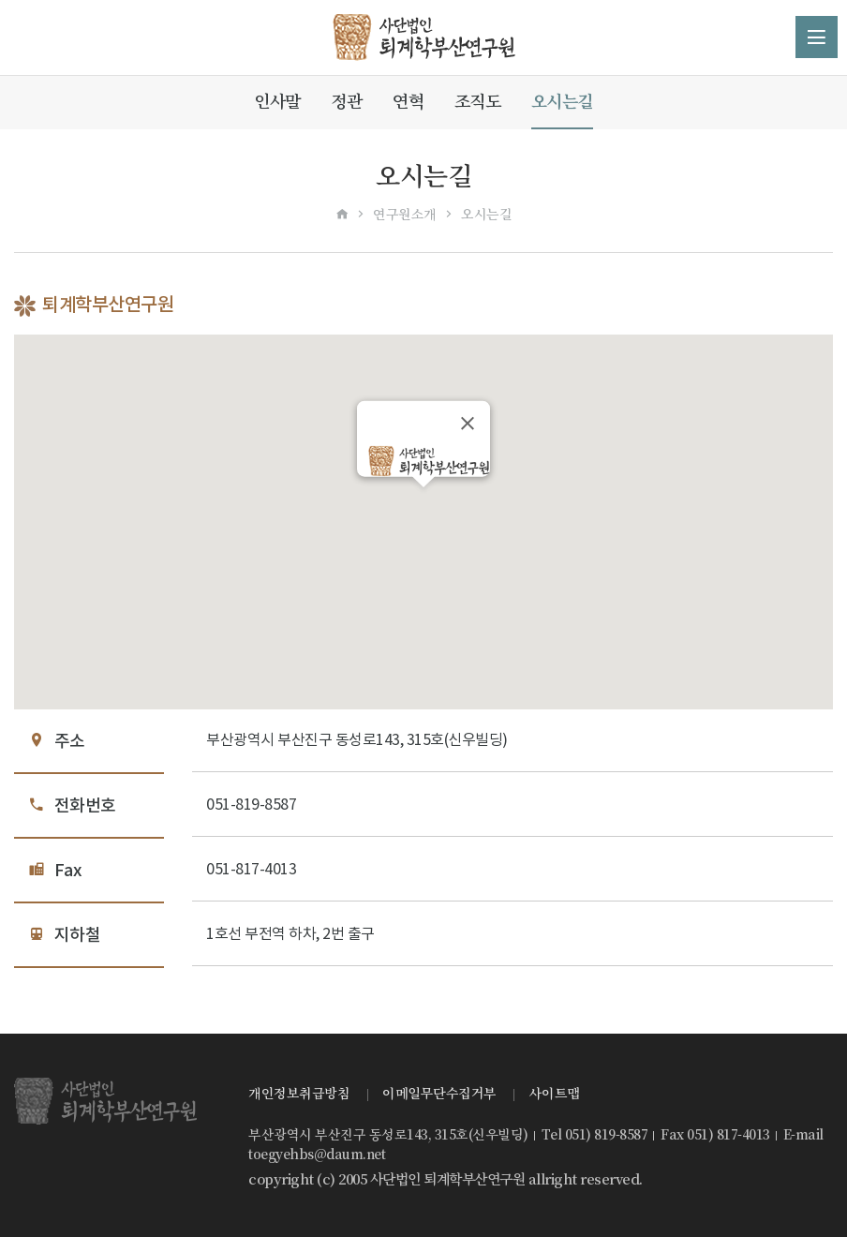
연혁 (408, 101)
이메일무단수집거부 (439, 1093)
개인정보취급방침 (298, 1093)
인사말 (277, 101)
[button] (423, 504)
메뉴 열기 (816, 37)
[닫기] (467, 422)
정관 (346, 101)
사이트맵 (554, 1093)
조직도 (477, 101)
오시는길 (562, 101)
